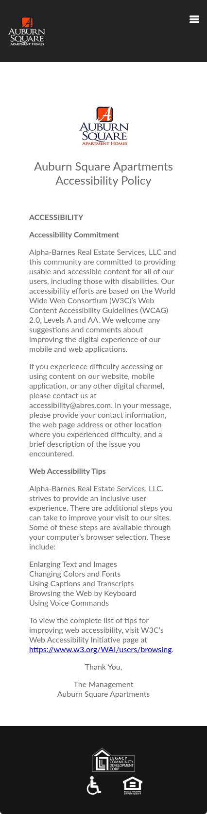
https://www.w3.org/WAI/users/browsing (100, 649)
